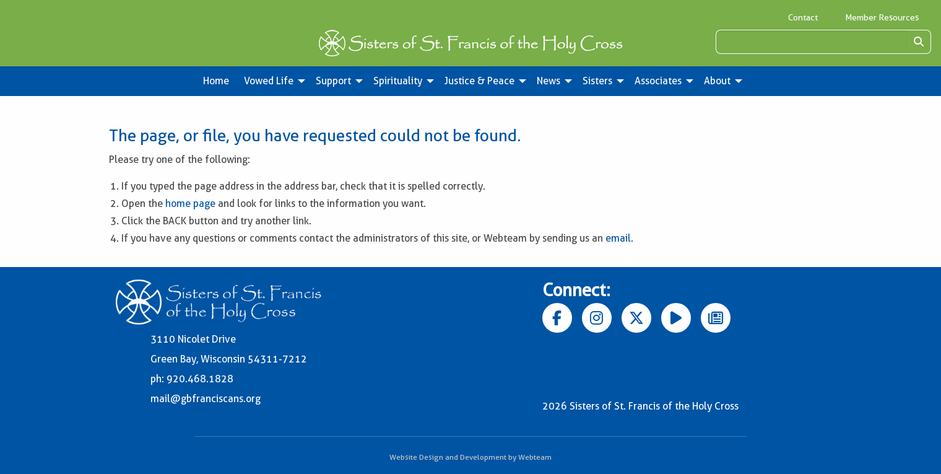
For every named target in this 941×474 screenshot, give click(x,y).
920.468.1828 (200, 379)
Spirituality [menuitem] (397, 81)
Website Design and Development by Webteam (470, 457)
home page (190, 203)
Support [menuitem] (333, 81)
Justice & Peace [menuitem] (479, 81)
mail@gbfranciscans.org (205, 399)
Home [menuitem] (216, 81)
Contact (803, 17)
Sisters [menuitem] (597, 81)
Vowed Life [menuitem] (268, 81)
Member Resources (882, 17)
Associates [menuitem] (658, 81)
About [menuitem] (717, 81)
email (618, 238)
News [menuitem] (548, 81)
